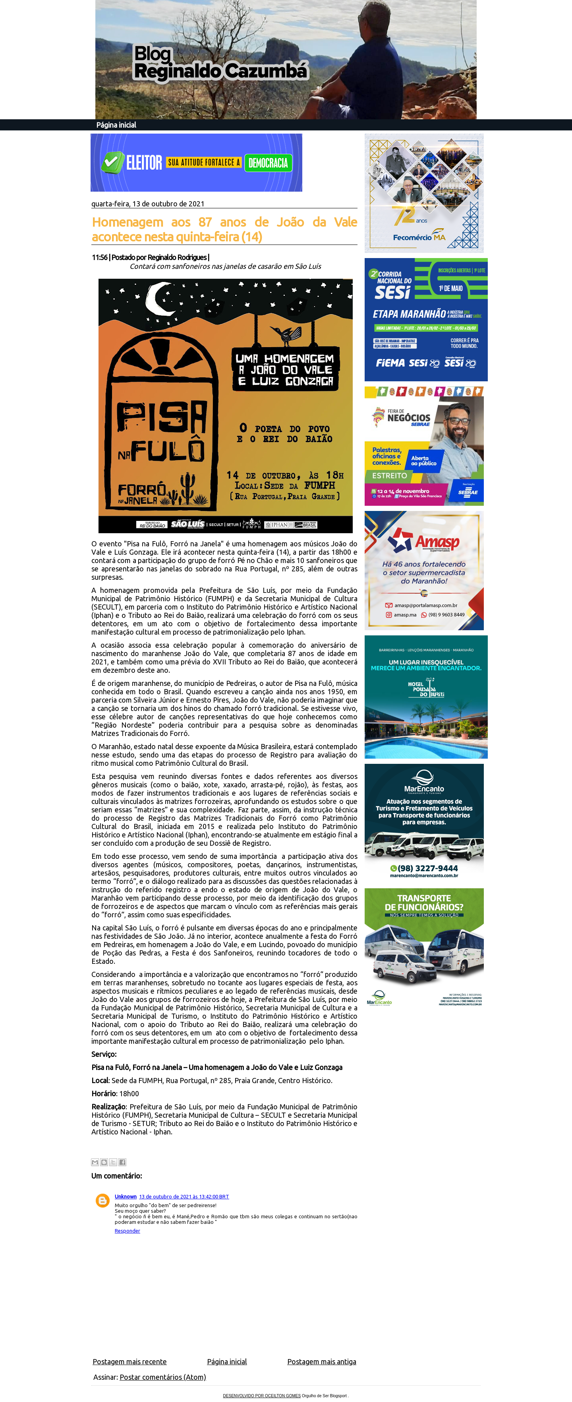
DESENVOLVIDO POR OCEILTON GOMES (262, 1396)
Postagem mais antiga (321, 1361)
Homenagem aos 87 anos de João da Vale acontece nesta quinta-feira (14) (224, 229)
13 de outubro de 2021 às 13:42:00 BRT (184, 1196)
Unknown (126, 1196)
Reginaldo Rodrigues (176, 257)
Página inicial (116, 125)
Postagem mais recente (130, 1361)
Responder (127, 1230)
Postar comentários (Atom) (163, 1377)
